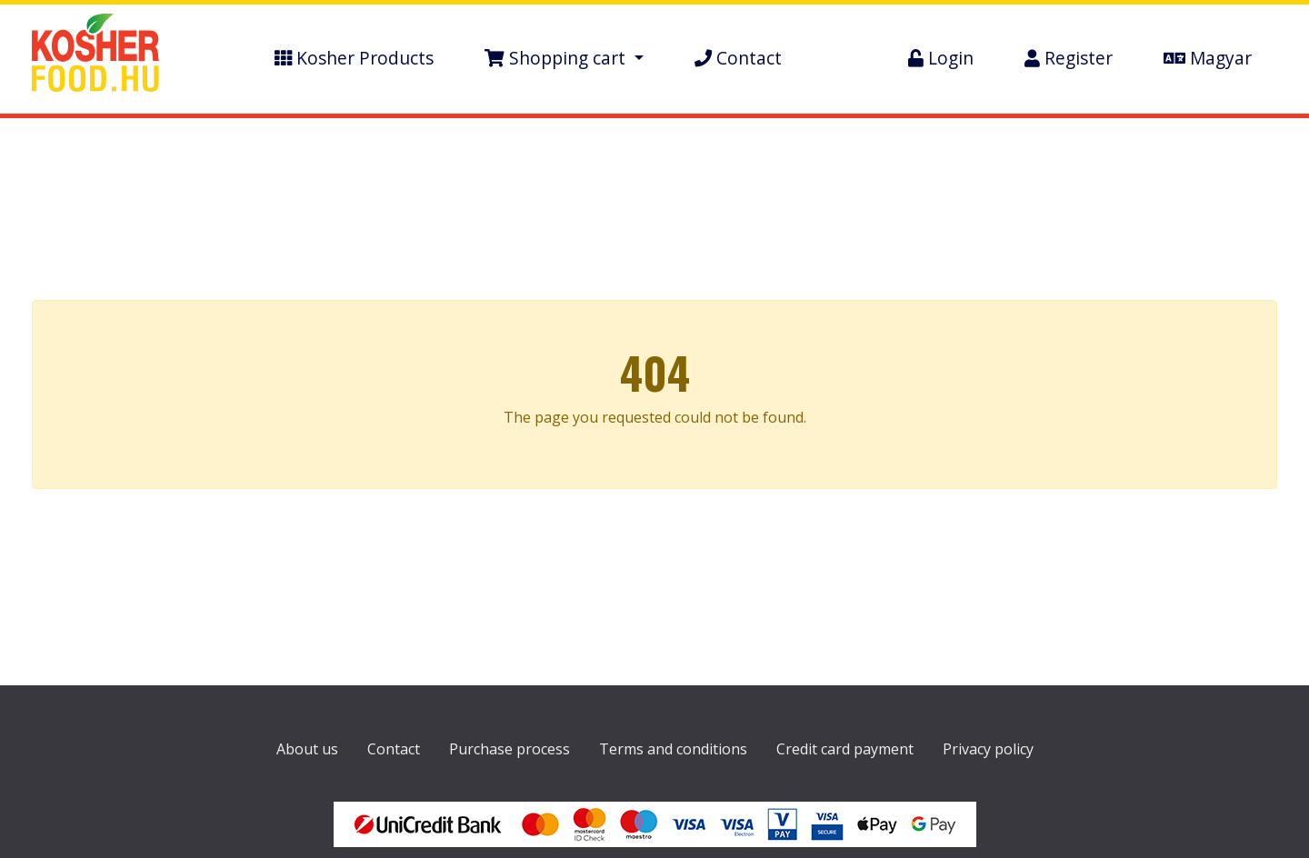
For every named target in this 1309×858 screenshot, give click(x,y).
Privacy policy (988, 749)
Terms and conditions (673, 749)
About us (307, 749)
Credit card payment (845, 749)
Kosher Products (354, 57)
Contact (738, 57)
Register (1068, 57)
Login (941, 57)
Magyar (1208, 57)
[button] (564, 58)
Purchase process (509, 749)
